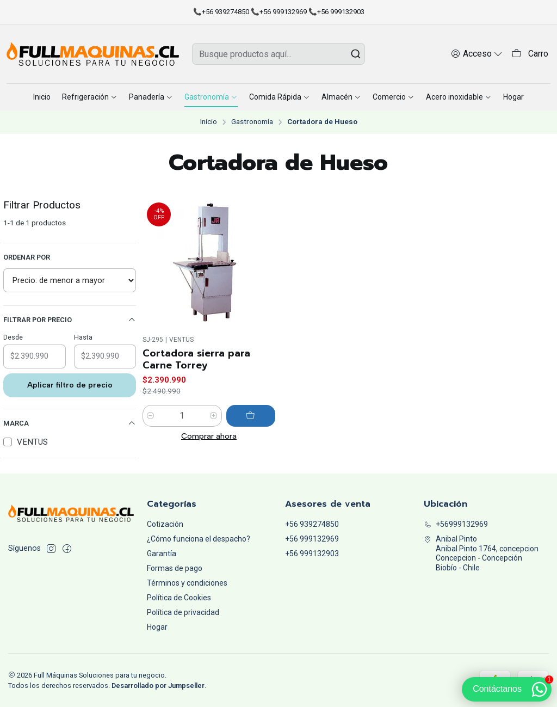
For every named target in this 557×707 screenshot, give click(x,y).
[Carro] (529, 54)
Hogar (157, 627)
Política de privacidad (183, 612)
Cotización (165, 524)
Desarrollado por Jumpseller (158, 685)
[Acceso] (476, 53)
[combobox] (278, 54)
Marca (69, 423)
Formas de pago (174, 568)
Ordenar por (26, 257)
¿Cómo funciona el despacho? (198, 538)
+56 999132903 (312, 553)
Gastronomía (252, 122)
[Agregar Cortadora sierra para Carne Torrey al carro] (250, 416)
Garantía (161, 553)
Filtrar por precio (69, 320)
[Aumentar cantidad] (213, 415)
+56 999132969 (312, 538)
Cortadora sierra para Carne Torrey (196, 359)
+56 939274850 (312, 524)
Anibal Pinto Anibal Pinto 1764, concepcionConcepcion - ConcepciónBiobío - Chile (481, 553)
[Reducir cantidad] (150, 415)
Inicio (208, 122)
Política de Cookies (179, 597)
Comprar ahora (209, 436)
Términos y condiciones (187, 583)
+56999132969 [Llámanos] (456, 524)
